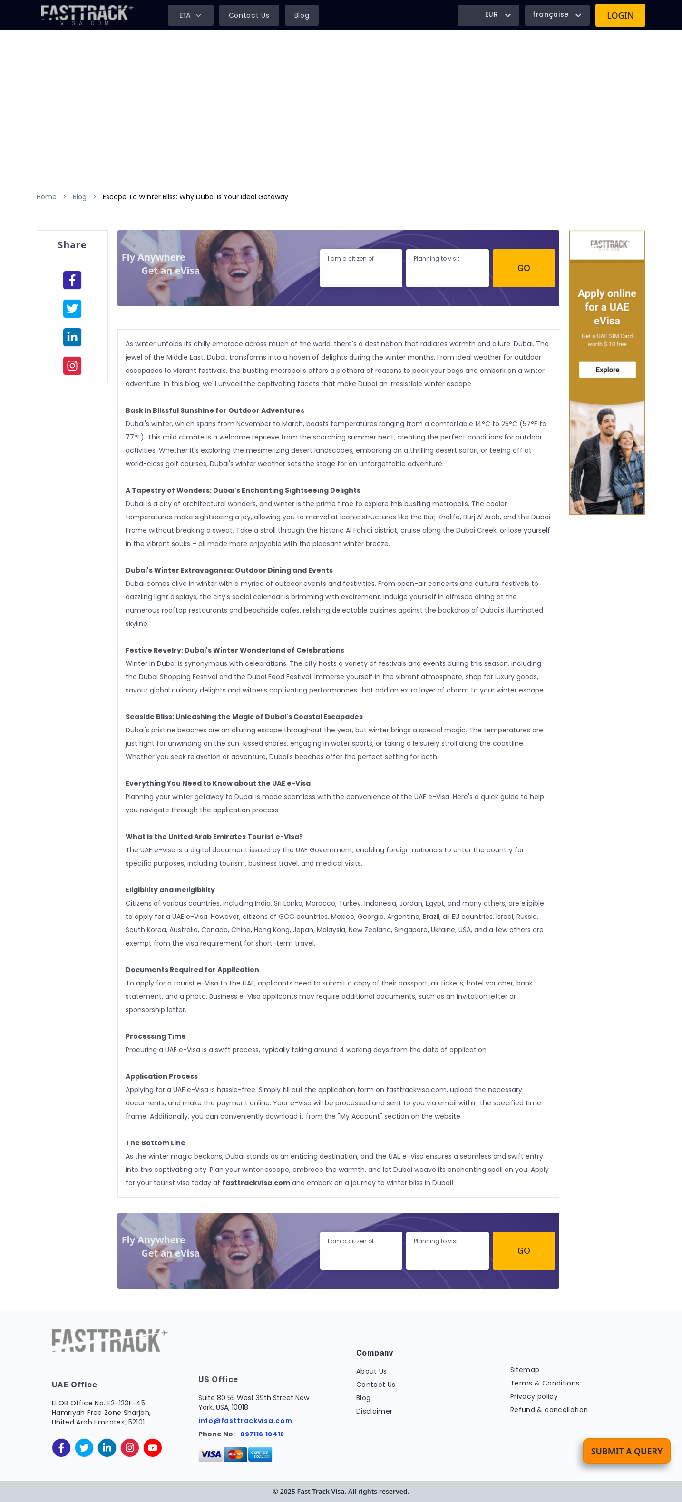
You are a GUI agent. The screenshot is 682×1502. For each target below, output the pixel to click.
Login (620, 15)
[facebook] (72, 280)
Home (47, 197)
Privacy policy (534, 1396)
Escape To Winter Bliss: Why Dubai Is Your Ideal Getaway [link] (195, 197)
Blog (302, 15)
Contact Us (249, 15)
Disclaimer (374, 1411)
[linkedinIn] (72, 337)
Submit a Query (627, 1451)
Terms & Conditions (544, 1383)
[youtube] (152, 1447)
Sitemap (524, 1370)
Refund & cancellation (549, 1409)
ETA (190, 15)
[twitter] (84, 1447)
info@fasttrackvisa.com (245, 1420)
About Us (371, 1371)
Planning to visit (436, 258)
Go (523, 268)
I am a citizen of (351, 258)
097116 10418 (262, 1434)
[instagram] (72, 365)
